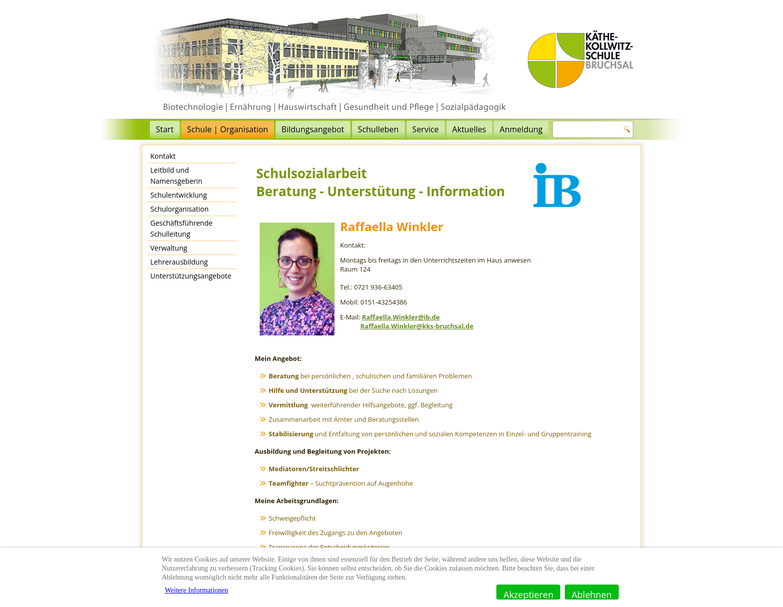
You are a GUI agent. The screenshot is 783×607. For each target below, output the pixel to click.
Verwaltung (168, 248)
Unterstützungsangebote (190, 276)
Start (165, 129)
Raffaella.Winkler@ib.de (401, 316)
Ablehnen (592, 594)
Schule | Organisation (227, 129)
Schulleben (378, 129)
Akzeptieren (528, 594)
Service (425, 129)
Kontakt (163, 156)
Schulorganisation (179, 209)
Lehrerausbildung (179, 262)
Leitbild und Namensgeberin (176, 175)
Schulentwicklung (178, 195)
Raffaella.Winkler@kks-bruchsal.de (417, 325)
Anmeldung (521, 129)
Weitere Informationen (196, 590)
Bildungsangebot (313, 129)
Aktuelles (469, 129)
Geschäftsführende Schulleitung (181, 228)
